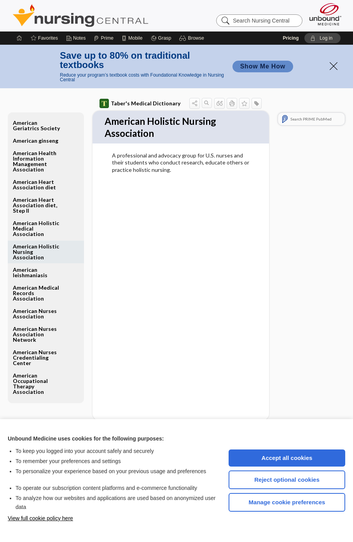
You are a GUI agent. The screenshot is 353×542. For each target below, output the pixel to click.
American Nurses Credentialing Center (35, 357)
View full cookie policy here (40, 518)
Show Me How (262, 66)
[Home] (19, 38)
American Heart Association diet (34, 184)
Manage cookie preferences (287, 502)
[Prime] (103, 38)
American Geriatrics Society (36, 125)
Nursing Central (109, 15)
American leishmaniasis (30, 272)
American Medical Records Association (36, 293)
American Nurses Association (35, 314)
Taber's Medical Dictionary (140, 103)
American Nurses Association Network (35, 334)
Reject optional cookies (287, 479)
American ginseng (35, 140)
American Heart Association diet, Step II (35, 205)
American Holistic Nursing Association (36, 252)
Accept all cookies (287, 458)
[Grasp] (161, 38)
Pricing (291, 38)
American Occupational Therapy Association (30, 383)
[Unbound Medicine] (325, 14)
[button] (192, 38)
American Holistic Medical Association (36, 228)
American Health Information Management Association (34, 161)
